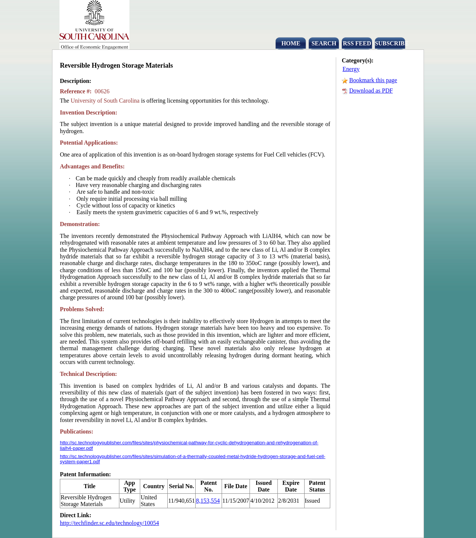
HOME (291, 43)
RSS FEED (357, 43)
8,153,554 (208, 500)
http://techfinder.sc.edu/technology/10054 (109, 523)
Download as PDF (371, 90)
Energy (351, 69)
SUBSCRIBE (390, 43)
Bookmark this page (373, 80)
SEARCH (324, 43)
